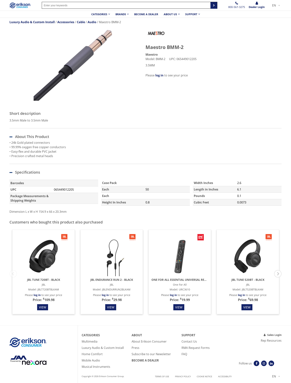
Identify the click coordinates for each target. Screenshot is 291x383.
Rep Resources (271, 340)
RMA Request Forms (196, 348)
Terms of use (162, 376)
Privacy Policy (183, 376)
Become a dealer (146, 14)
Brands (120, 14)
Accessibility (225, 376)
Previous (13, 273)
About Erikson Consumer (149, 341)
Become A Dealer (145, 360)
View (42, 307)
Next (278, 273)
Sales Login (274, 335)
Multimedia (89, 341)
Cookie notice (204, 376)
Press (135, 348)
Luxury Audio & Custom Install (103, 348)
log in (159, 75)
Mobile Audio (91, 360)
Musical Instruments (96, 367)
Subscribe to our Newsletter (151, 354)
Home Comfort (92, 354)
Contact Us (189, 341)
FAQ (184, 354)
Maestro (152, 54)
